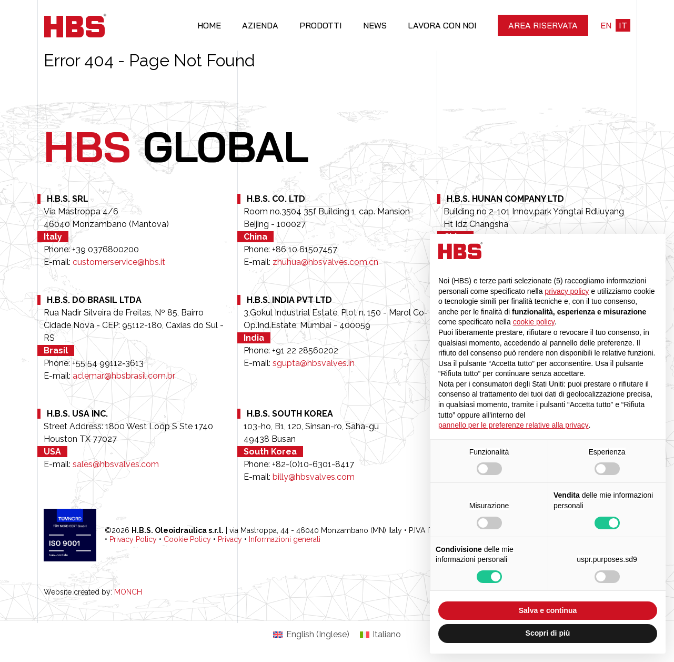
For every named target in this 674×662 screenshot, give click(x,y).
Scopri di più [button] (548, 633)
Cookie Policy (187, 539)
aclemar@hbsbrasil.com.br (124, 376)
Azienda (260, 25)
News (375, 25)
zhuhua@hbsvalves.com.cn (325, 262)
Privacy (230, 539)
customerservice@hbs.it (119, 262)
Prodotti (320, 25)
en (605, 25)
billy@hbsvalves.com (314, 477)
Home (209, 25)
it (623, 25)
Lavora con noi (442, 25)
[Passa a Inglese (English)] (311, 634)
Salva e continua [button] (548, 610)
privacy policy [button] (567, 291)
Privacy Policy (133, 539)
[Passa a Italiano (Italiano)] (380, 634)
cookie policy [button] (534, 322)
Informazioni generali (284, 539)
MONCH (128, 592)
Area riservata (543, 25)
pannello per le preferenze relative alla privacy (513, 425)
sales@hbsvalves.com (116, 464)
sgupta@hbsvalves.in (314, 363)
